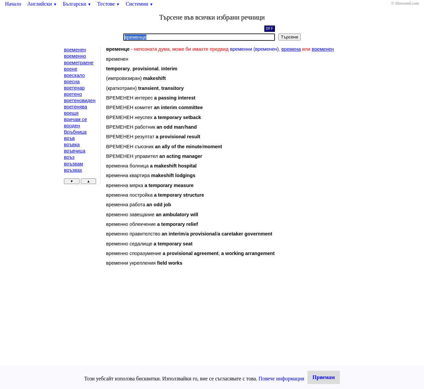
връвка (72, 144)
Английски (42, 4)
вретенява (75, 106)
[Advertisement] (162, 325)
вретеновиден (79, 100)
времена (291, 49)
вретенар (74, 88)
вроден (72, 125)
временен (75, 49)
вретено (73, 94)
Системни (139, 4)
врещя (71, 113)
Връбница (75, 132)
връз (69, 157)
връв (69, 138)
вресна (72, 81)
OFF (269, 29)
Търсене (289, 36)
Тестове (108, 4)
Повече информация (281, 378)
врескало (74, 75)
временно (75, 56)
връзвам (73, 163)
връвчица (74, 151)
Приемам (323, 377)
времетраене (78, 62)
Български (77, 4)
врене (70, 69)
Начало (13, 4)
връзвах (73, 170)
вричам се (75, 119)
